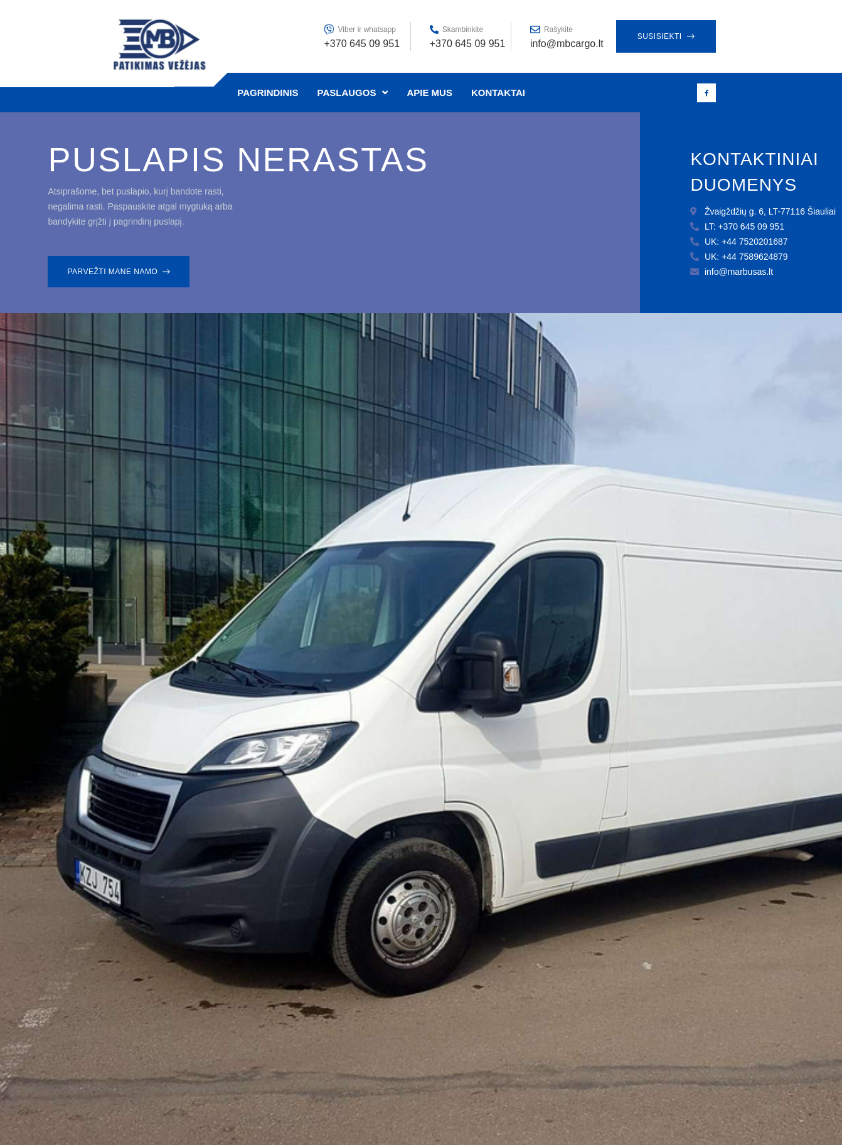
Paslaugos (352, 93)
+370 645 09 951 (468, 43)
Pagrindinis (267, 92)
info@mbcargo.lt (567, 43)
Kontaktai (498, 92)
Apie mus (429, 92)
